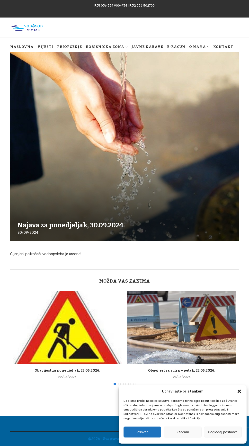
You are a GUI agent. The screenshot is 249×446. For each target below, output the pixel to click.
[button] (239, 391)
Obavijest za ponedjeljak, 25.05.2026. (67, 370)
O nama (197, 47)
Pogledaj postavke (223, 432)
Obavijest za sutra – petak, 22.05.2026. (181, 370)
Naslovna (22, 47)
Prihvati (142, 432)
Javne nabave (147, 47)
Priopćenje (69, 47)
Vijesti (45, 47)
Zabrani (183, 432)
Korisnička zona (105, 47)
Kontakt (223, 47)
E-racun (176, 47)
